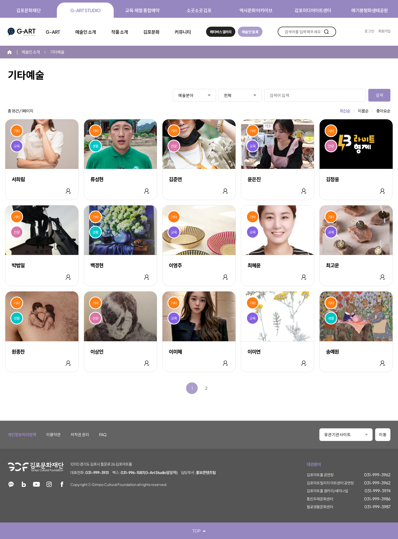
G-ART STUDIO (85, 10)
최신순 (345, 110)
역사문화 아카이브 (255, 10)
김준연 (175, 179)
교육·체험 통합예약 (142, 10)
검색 (326, 32)
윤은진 (253, 179)
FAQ (102, 434)
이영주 (175, 265)
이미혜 (175, 351)
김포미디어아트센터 (312, 10)
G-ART (22, 31)
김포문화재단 (28, 10)
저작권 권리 (80, 434)
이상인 (96, 351)
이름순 (363, 110)
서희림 (18, 179)
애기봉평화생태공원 (369, 10)
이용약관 (53, 434)
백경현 (96, 265)
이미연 (253, 351)
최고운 (332, 265)
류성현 (96, 179)
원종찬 (18, 351)
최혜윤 (253, 265)
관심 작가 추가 (68, 191)
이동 (383, 434)
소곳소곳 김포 (199, 10)
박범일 (18, 265)
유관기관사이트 (337, 434)
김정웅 (332, 179)
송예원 (332, 351)
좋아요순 (383, 110)
